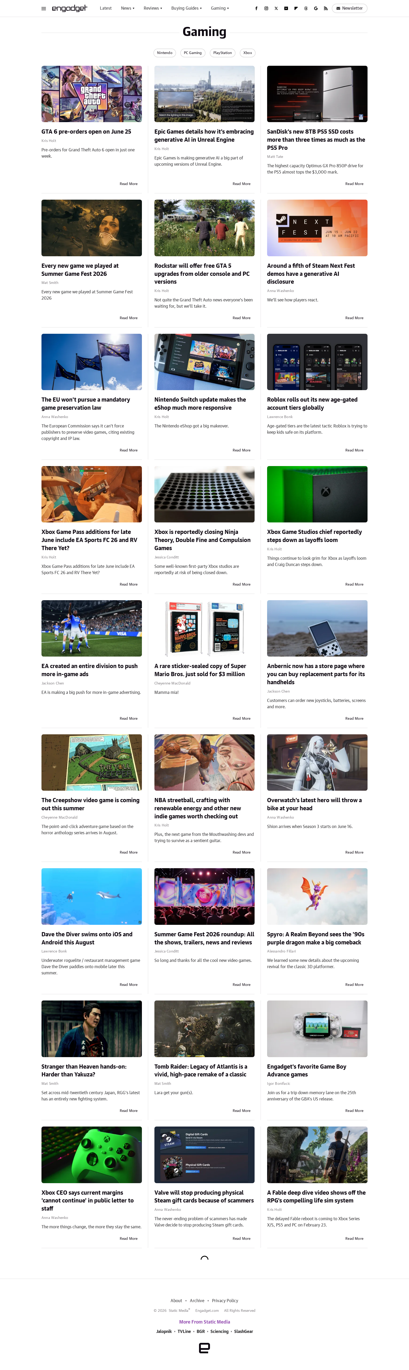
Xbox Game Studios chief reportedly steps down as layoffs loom (314, 536)
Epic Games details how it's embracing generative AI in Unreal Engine (204, 136)
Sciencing (219, 1332)
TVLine (184, 1332)
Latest (106, 8)
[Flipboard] (296, 8)
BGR (201, 1332)
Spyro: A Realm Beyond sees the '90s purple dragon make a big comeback (315, 938)
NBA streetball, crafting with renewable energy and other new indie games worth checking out (197, 808)
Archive (197, 1301)
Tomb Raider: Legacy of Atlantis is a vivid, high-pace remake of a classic (200, 1071)
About (176, 1301)
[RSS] (326, 8)
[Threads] (306, 8)
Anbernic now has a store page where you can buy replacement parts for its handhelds (316, 674)
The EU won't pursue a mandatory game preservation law (85, 404)
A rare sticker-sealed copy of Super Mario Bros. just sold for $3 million (200, 670)
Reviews (151, 8)
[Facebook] (256, 8)
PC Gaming (193, 53)
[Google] (316, 8)
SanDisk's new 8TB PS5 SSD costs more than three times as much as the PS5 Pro (316, 140)
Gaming (218, 8)
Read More (129, 184)
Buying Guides (185, 8)
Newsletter (349, 8)
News (126, 8)
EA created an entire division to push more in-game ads (89, 670)
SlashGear (243, 1332)
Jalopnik (164, 1332)
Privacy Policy (225, 1301)
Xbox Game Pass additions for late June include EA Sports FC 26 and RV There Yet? (89, 540)
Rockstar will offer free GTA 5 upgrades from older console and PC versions (202, 274)
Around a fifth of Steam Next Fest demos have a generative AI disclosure (311, 274)
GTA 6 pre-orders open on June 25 (86, 132)
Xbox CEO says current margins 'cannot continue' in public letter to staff (87, 1201)
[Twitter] (276, 8)
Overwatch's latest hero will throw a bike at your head (314, 804)
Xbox (247, 53)
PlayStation (222, 53)
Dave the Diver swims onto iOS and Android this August (87, 938)
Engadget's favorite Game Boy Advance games (306, 1071)
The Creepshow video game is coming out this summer (90, 804)
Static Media (178, 1311)
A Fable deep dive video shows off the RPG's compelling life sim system (316, 1197)
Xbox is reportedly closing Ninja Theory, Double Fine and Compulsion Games (202, 540)
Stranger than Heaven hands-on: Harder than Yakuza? (84, 1071)
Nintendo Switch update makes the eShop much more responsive (200, 404)
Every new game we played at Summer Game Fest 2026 (80, 270)
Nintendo (164, 53)
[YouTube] (286, 8)
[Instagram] (266, 8)
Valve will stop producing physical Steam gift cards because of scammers (204, 1197)
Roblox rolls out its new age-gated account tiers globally (312, 404)
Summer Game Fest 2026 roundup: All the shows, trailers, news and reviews (204, 938)
